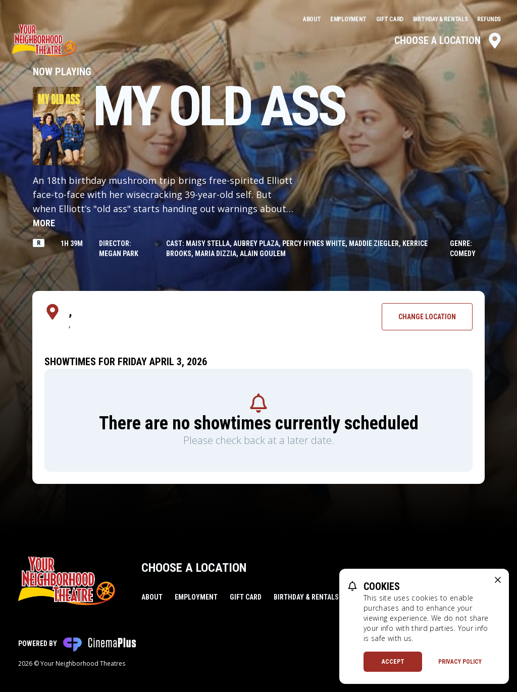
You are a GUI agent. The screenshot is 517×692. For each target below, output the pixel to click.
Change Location (427, 317)
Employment (349, 19)
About (312, 19)
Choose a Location (448, 40)
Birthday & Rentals (441, 19)
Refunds (489, 19)
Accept (393, 661)
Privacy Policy (460, 661)
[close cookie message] (498, 580)
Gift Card (390, 19)
